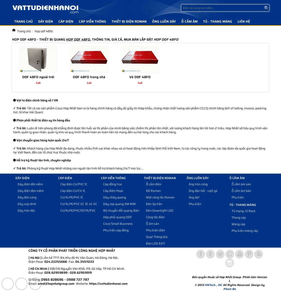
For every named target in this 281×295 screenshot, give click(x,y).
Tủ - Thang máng (217, 21)
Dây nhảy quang (114, 197)
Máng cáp (238, 224)
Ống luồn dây (164, 21)
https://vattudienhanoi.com (108, 283)
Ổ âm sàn (152, 223)
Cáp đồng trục (112, 184)
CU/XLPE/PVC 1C (71, 197)
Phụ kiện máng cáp (245, 230)
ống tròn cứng (198, 184)
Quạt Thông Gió (157, 236)
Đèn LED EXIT (155, 243)
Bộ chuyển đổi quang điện (121, 210)
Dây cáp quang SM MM (119, 203)
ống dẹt (194, 197)
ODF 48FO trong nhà (89, 77)
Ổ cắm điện (153, 184)
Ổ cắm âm (189, 21)
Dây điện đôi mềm (30, 184)
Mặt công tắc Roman (160, 197)
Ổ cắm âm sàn (241, 184)
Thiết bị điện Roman (129, 21)
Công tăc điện (155, 217)
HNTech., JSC (213, 285)
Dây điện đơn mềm (31, 190)
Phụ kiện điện (155, 230)
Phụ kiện (195, 203)
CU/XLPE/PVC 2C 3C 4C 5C (78, 203)
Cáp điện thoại (113, 190)
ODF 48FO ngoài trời (38, 77)
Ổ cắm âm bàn (241, 190)
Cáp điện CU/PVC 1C (73, 184)
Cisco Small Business (118, 223)
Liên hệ (244, 21)
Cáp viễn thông (92, 21)
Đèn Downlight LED (159, 210)
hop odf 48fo (44, 31)
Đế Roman (153, 190)
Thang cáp (239, 217)
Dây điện (45, 21)
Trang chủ (23, 21)
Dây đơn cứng (27, 197)
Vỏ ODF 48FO (140, 77)
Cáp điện (65, 21)
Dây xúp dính (27, 203)
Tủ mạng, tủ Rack (244, 211)
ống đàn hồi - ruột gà (203, 190)
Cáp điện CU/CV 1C (72, 190)
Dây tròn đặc (26, 210)
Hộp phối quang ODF (117, 217)
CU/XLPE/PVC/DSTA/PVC (77, 210)
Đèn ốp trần (154, 203)
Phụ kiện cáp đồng (116, 230)
